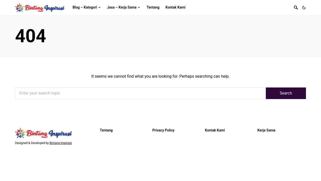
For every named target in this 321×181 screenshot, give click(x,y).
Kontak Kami (215, 130)
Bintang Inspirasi (60, 143)
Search (286, 93)
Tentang (106, 130)
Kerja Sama (267, 130)
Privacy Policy (163, 130)
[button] (304, 8)
